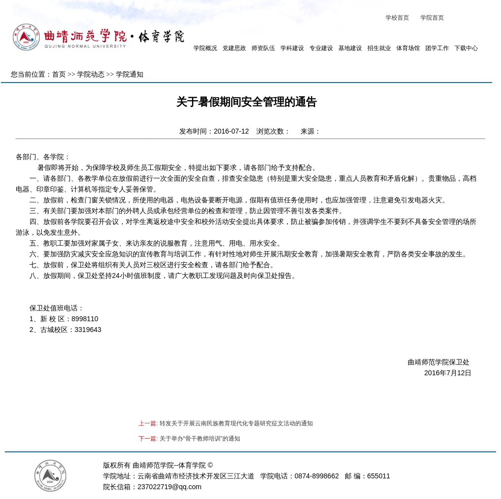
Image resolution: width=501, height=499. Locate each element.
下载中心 (466, 48)
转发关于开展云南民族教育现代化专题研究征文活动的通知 (236, 423)
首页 (59, 74)
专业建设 (321, 48)
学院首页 (432, 17)
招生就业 (379, 48)
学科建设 (292, 48)
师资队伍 (263, 48)
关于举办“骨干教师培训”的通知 (200, 438)
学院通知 (129, 74)
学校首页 (397, 17)
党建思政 (234, 48)
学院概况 (205, 48)
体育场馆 (408, 48)
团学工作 (437, 48)
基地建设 (350, 48)
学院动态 (91, 74)
